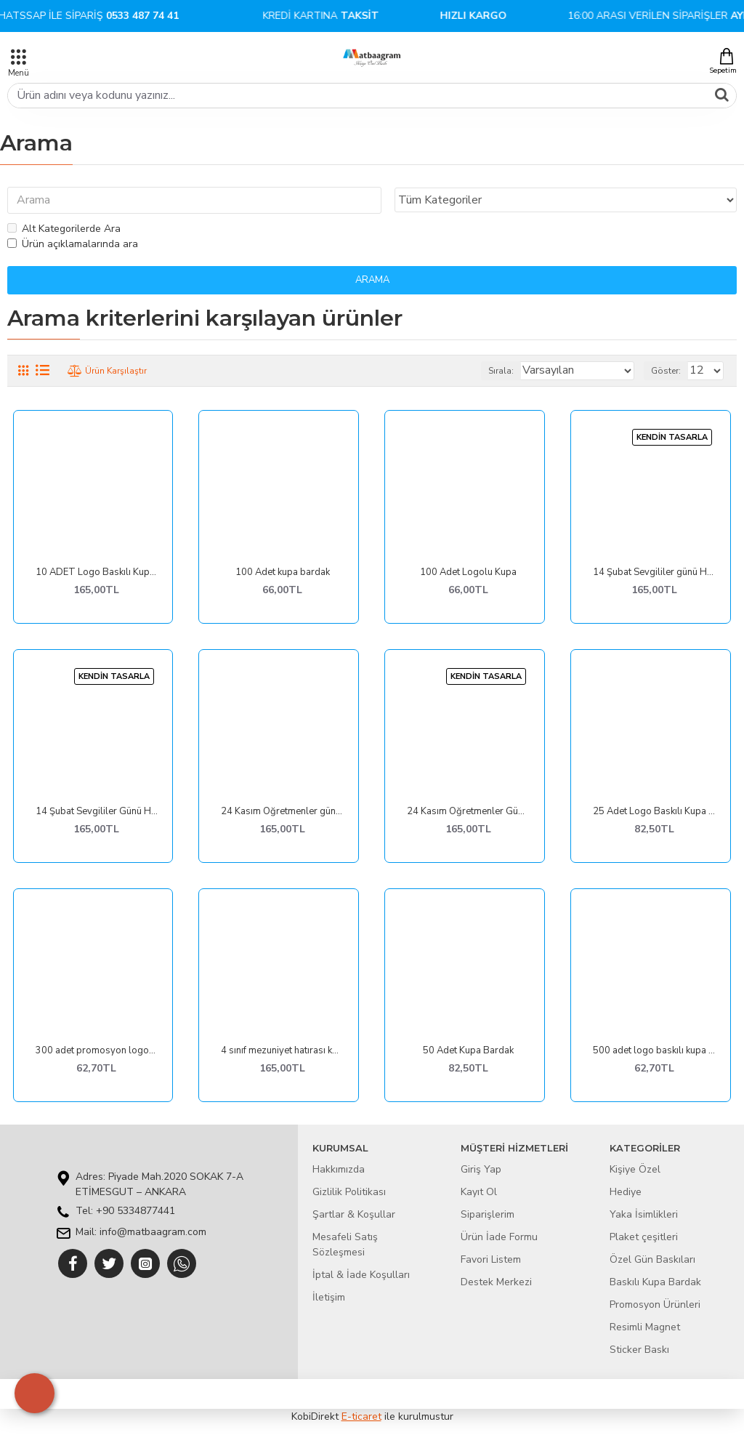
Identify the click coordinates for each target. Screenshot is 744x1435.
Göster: (666, 371)
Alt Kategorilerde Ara (64, 229)
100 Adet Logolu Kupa (468, 573)
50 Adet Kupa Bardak (468, 1051)
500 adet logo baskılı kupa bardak (654, 1051)
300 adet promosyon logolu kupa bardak (97, 1051)
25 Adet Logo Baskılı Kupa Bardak (654, 812)
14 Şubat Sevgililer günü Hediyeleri (654, 573)
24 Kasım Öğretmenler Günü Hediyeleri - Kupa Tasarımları (468, 812)
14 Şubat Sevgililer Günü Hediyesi (97, 812)
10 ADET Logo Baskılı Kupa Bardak (97, 573)
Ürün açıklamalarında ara (72, 245)
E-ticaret (361, 1416)
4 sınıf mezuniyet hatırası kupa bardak (282, 1051)
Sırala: (501, 371)
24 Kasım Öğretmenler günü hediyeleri (282, 812)
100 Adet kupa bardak (282, 573)
